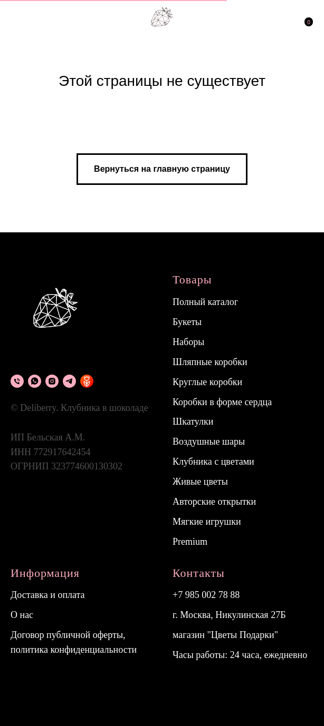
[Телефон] (17, 381)
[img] (256, 17)
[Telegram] (69, 381)
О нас (22, 615)
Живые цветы (200, 481)
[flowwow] (86, 381)
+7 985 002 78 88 (206, 595)
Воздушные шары (209, 441)
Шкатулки (193, 421)
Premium (190, 541)
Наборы (188, 342)
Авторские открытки (214, 501)
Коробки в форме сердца (222, 402)
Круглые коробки (207, 382)
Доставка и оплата (48, 595)
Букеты (187, 322)
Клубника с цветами (213, 461)
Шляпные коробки (210, 362)
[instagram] (52, 381)
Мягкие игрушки (207, 521)
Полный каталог (205, 302)
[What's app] (34, 381)
